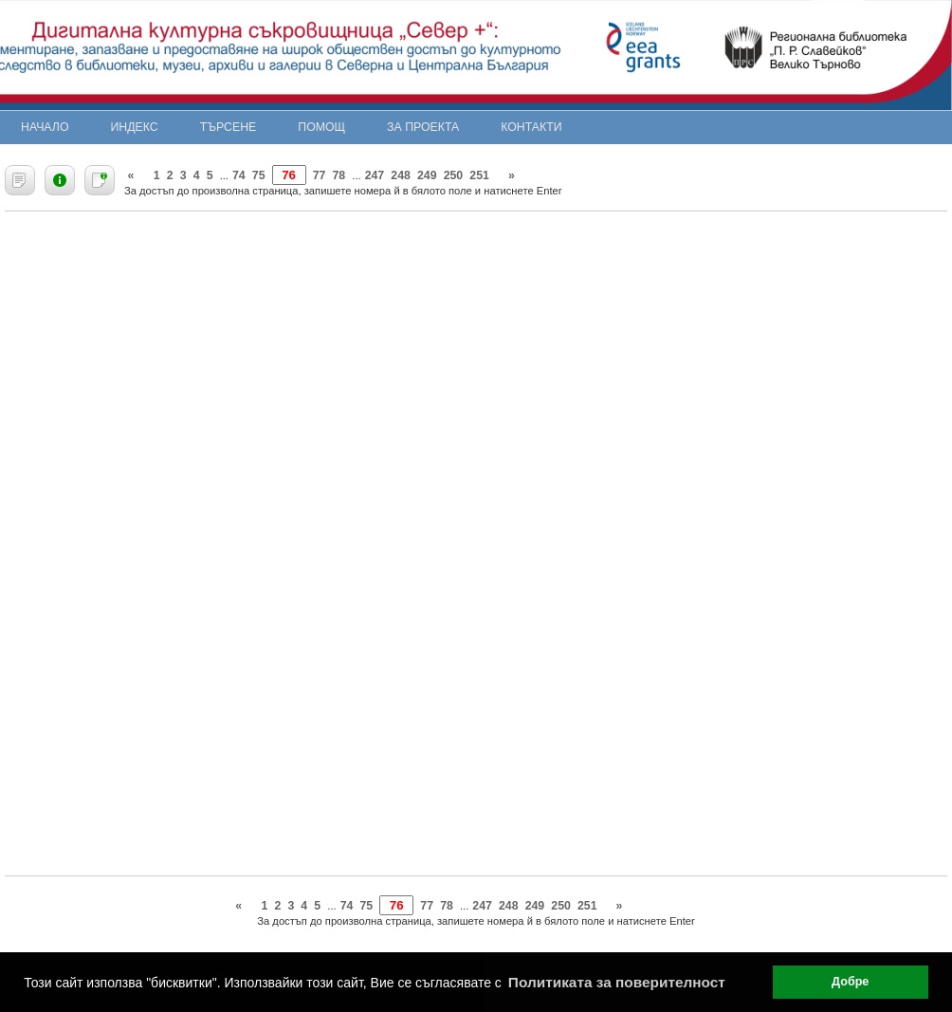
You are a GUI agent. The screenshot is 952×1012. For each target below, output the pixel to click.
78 (339, 175)
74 (239, 175)
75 (258, 175)
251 (479, 175)
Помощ (321, 127)
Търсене (228, 127)
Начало (45, 127)
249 (427, 175)
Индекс (134, 127)
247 (375, 175)
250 (454, 175)
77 (319, 175)
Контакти (531, 127)
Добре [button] (850, 981)
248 (401, 175)
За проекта (423, 127)
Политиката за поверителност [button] (616, 982)
